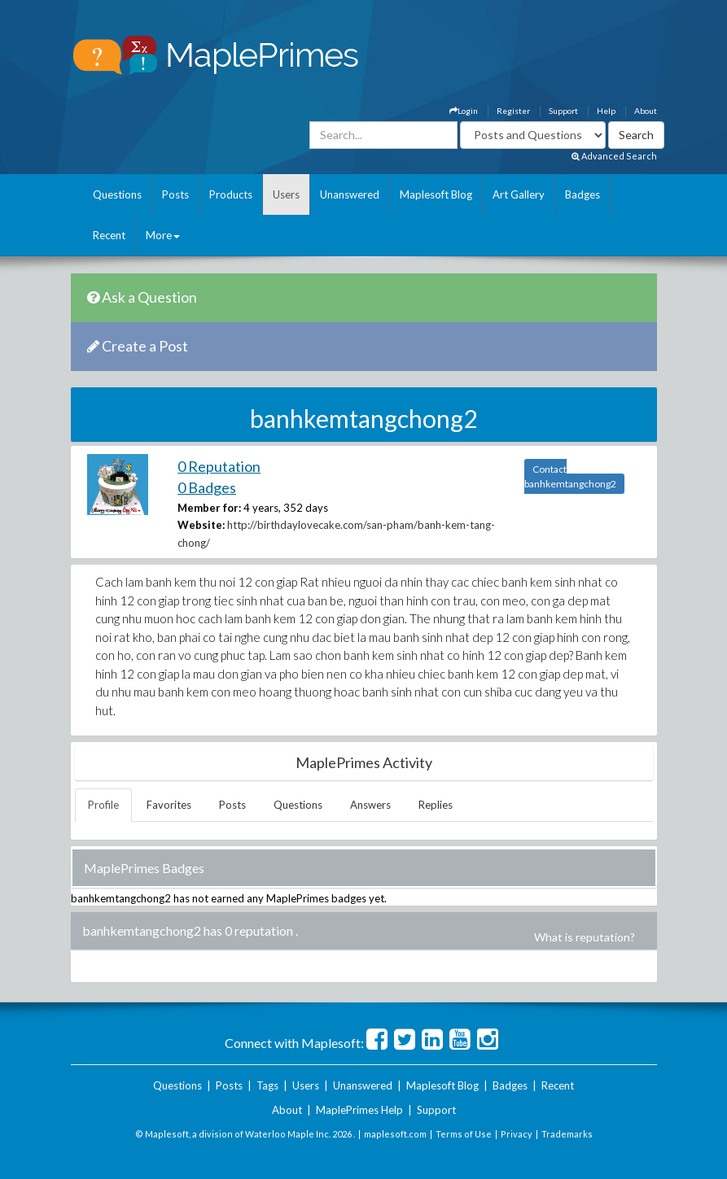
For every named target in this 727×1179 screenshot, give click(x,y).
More (163, 235)
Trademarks (567, 1134)
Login (463, 111)
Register (513, 111)
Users (286, 194)
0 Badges (206, 487)
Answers (370, 804)
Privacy (516, 1134)
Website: (201, 524)
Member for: (209, 507)
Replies (435, 804)
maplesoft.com (395, 1134)
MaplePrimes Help (359, 1109)
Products (230, 194)
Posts (175, 194)
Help (606, 111)
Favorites (169, 804)
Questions (117, 194)
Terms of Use (464, 1134)
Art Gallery (519, 194)
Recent (109, 235)
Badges (582, 194)
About (645, 111)
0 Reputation (219, 466)
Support (563, 111)
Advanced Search (614, 156)
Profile (103, 804)
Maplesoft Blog (436, 194)
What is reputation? (584, 937)
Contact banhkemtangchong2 (570, 476)
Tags (267, 1085)
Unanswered (349, 194)
